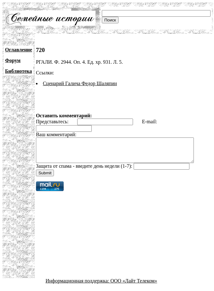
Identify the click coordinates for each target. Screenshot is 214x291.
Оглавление (18, 49)
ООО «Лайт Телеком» (133, 285)
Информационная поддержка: (78, 285)
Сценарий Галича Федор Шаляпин (80, 83)
